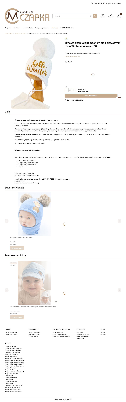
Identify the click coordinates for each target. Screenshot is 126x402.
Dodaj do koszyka (90, 96)
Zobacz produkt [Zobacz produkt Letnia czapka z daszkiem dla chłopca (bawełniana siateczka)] (17, 317)
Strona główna (9, 33)
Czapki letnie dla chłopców (13, 348)
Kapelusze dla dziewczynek (13, 385)
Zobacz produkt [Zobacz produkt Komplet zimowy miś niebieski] (17, 248)
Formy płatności (58, 332)
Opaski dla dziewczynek (12, 387)
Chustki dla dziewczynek (13, 389)
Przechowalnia (33, 336)
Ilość (66, 87)
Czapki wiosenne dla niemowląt (15, 360)
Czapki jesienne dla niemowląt (14, 362)
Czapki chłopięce (10, 368)
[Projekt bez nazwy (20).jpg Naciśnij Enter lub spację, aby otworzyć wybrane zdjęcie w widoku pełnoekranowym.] (33, 72)
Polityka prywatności (83, 334)
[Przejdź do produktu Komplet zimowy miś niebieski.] (34, 214)
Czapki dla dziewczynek (12, 370)
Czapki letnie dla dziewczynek (14, 372)
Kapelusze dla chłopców (12, 352)
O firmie (103, 334)
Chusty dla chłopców (11, 354)
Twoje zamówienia (34, 332)
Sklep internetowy (62, 399)
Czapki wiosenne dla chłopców (14, 366)
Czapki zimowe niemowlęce (13, 391)
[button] (95, 16)
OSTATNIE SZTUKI (20, 33)
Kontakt (103, 332)
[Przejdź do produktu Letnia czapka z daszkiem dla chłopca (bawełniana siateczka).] (34, 283)
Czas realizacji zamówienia (61, 336)
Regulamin (80, 332)
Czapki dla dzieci (10, 346)
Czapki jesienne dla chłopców (14, 364)
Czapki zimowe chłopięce (13, 350)
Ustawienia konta (34, 334)
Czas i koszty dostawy (60, 334)
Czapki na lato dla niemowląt (14, 358)
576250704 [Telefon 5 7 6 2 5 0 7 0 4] (98, 3)
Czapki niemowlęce (11, 356)
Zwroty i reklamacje (11, 332)
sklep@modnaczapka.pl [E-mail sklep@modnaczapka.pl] (113, 3)
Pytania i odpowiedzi (11, 334)
